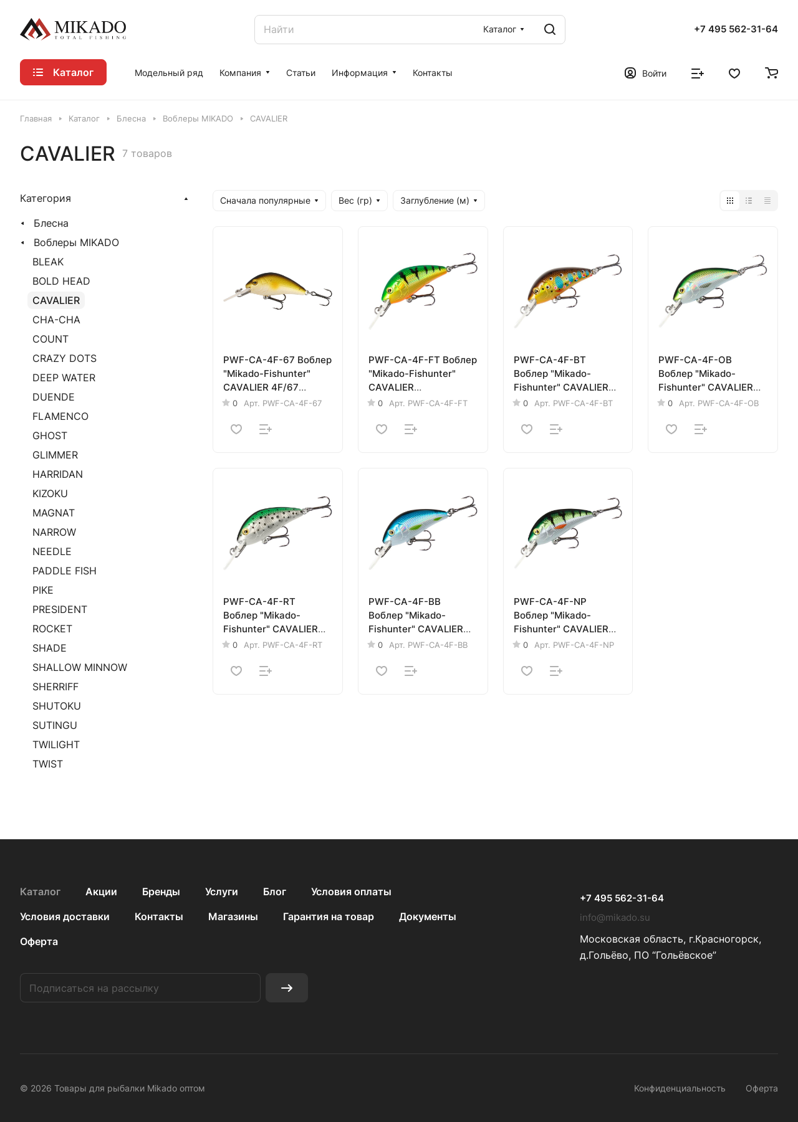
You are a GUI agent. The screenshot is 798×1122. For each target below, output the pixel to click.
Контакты (159, 916)
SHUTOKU (56, 706)
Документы (427, 916)
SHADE (49, 648)
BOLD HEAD (61, 281)
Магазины (233, 916)
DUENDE (53, 397)
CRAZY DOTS (64, 358)
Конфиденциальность (680, 1088)
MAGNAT (53, 512)
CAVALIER (56, 300)
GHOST (49, 435)
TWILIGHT (56, 744)
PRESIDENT (59, 609)
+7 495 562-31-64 (736, 29)
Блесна (51, 223)
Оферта (39, 941)
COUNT (50, 339)
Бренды (161, 891)
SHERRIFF (55, 686)
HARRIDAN (57, 474)
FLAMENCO (60, 416)
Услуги (221, 891)
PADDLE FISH (64, 570)
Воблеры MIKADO (76, 242)
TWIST (47, 764)
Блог (274, 891)
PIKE (43, 590)
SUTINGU (54, 725)
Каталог (40, 891)
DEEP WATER (63, 377)
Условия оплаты (351, 891)
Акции (101, 891)
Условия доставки (65, 916)
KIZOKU (50, 493)
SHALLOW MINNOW (79, 667)
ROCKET (52, 628)
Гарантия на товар (328, 916)
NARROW (54, 532)
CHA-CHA (56, 319)
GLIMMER (55, 455)
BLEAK (48, 261)
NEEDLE (52, 551)
